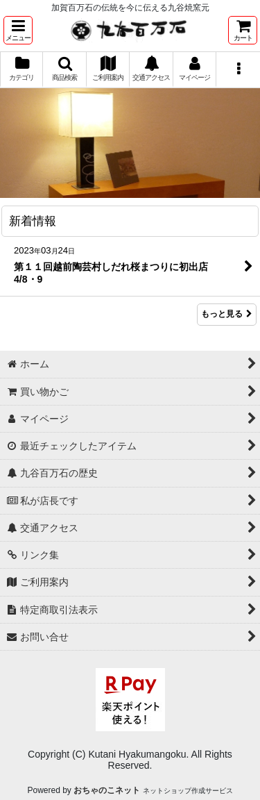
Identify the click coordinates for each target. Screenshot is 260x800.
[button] (18, 30)
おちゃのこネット (106, 790)
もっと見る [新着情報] (226, 314)
